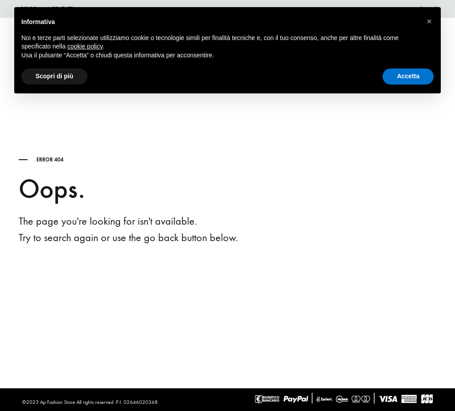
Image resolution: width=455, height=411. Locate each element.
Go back (81, 272)
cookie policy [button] (85, 46)
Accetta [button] (408, 76)
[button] (429, 21)
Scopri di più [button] (54, 76)
